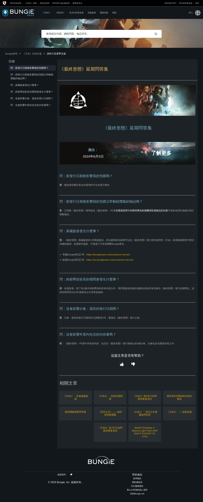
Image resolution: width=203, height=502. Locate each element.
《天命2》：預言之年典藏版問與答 (144, 413)
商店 (197, 3)
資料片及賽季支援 (56, 53)
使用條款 (137, 478)
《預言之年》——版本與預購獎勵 (110, 413)
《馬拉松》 (60, 12)
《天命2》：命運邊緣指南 (75, 397)
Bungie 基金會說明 (61, 3)
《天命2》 (46, 12)
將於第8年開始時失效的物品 (179, 397)
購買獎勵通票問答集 (75, 412)
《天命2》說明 (30, 3)
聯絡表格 (104, 12)
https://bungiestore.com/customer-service (108, 254)
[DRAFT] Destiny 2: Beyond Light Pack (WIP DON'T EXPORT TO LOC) (145, 432)
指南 (114, 12)
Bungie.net (170, 3)
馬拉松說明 (44, 3)
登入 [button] (191, 12)
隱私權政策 (137, 482)
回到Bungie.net (137, 493)
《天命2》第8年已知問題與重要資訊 (145, 397)
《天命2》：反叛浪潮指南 (110, 397)
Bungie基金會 (185, 3)
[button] (121, 364)
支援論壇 (92, 12)
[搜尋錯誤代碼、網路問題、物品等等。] (101, 34)
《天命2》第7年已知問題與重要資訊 (110, 429)
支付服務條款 (137, 486)
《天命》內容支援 (32, 53)
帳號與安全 (77, 3)
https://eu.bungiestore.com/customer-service (110, 259)
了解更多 (161, 153)
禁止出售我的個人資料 (137, 490)
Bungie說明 (15, 3)
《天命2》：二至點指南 (179, 412)
